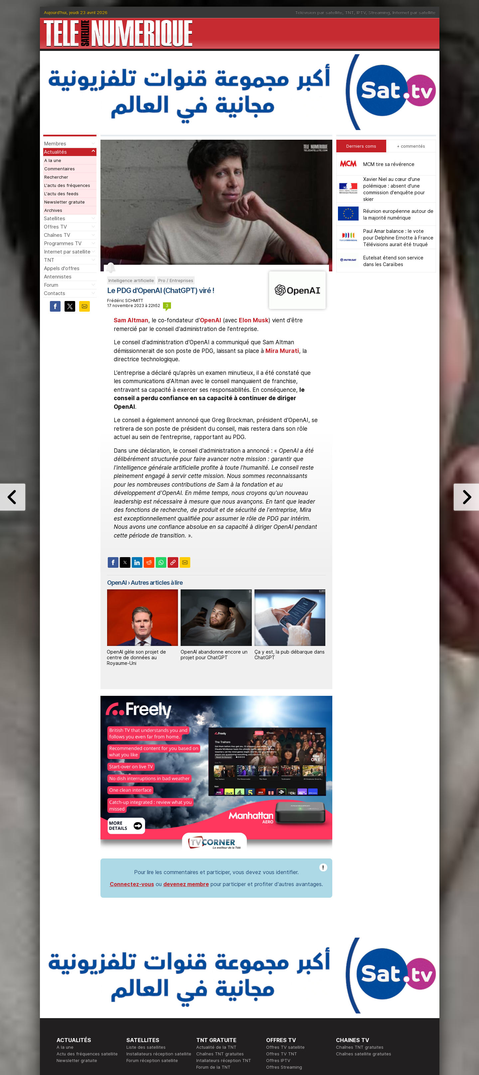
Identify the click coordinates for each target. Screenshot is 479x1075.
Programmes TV (62, 243)
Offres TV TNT (281, 1053)
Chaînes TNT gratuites (220, 1053)
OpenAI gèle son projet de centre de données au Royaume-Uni (136, 657)
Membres (55, 143)
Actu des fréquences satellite (87, 1053)
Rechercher (56, 177)
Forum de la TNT (213, 1067)
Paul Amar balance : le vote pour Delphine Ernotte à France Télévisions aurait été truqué (398, 237)
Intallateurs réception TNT (223, 1060)
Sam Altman (131, 320)
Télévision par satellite (318, 12)
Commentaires (59, 168)
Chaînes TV (57, 235)
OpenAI (210, 320)
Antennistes (58, 276)
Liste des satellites (146, 1047)
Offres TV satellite (285, 1047)
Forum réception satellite (152, 1060)
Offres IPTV (278, 1060)
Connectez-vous (132, 884)
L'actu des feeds (61, 193)
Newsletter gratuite (64, 202)
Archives (53, 210)
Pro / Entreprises (175, 280)
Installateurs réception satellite (158, 1053)
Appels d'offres (62, 268)
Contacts (54, 293)
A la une (52, 160)
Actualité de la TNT (216, 1047)
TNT (349, 12)
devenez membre (186, 884)
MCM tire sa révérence (388, 164)
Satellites (54, 218)
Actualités (55, 152)
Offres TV (55, 227)
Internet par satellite (414, 12)
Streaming (379, 12)
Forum (51, 285)
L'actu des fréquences (67, 185)
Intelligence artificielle (131, 280)
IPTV (361, 12)
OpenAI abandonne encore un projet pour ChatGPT (214, 654)
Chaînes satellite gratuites (363, 1053)
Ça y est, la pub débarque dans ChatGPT (289, 654)
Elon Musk (253, 320)
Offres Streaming (284, 1067)
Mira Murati (282, 351)
